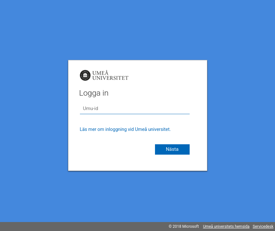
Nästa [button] (172, 149)
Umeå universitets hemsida (226, 226)
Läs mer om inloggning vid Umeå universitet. (125, 129)
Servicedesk (263, 226)
